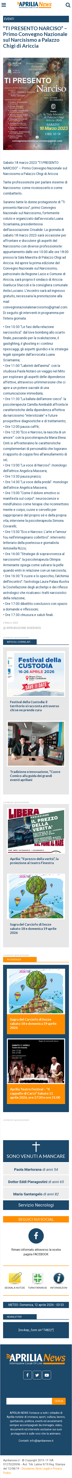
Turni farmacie (37, 1280)
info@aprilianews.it (41, 1440)
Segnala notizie (15, 1280)
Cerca (59, 1401)
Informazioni (58, 1280)
